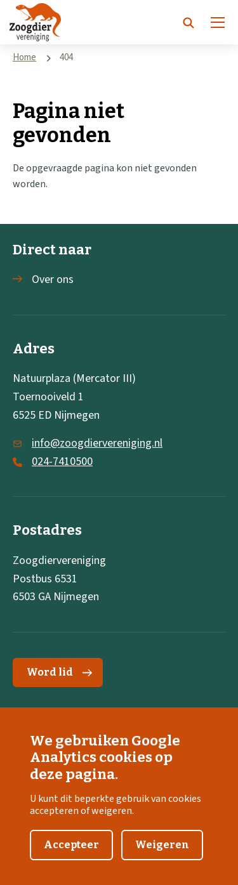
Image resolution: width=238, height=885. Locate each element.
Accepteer (71, 854)
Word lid (59, 672)
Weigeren (162, 854)
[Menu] (217, 22)
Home (24, 57)
